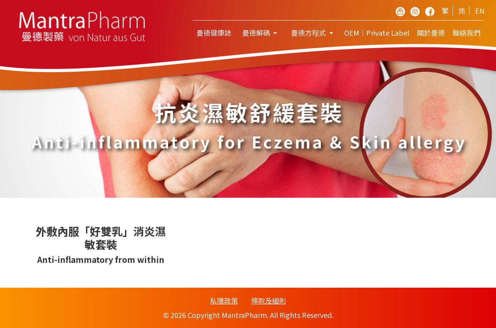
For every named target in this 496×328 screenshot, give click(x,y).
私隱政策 (224, 300)
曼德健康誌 (213, 33)
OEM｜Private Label (376, 33)
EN (479, 10)
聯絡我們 (466, 33)
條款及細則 (268, 300)
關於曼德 (431, 33)
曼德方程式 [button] (309, 33)
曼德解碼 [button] (257, 33)
